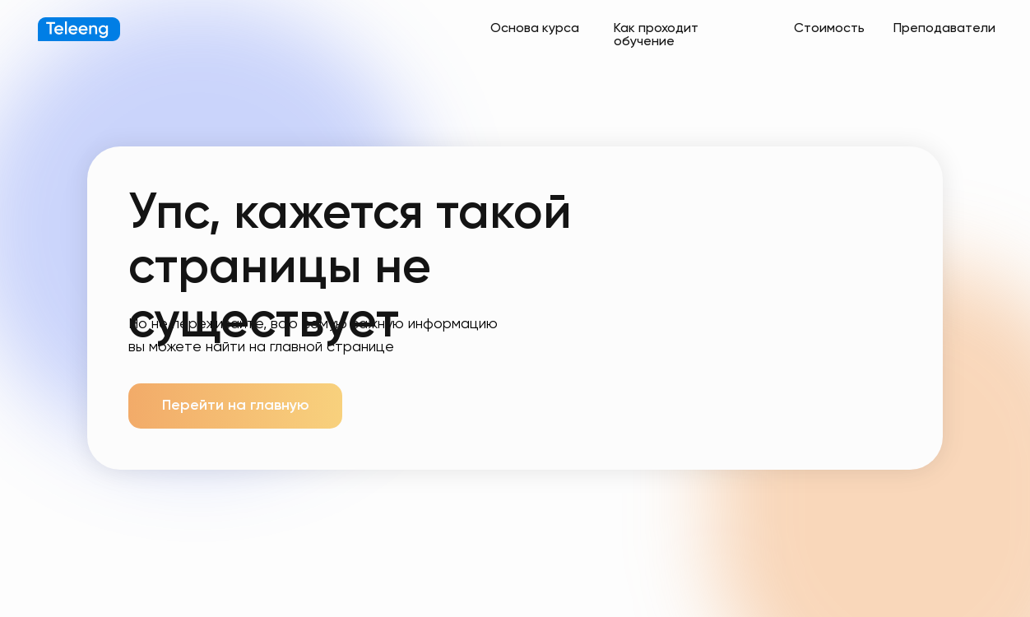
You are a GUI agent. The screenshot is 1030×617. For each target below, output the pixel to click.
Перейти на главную (235, 405)
